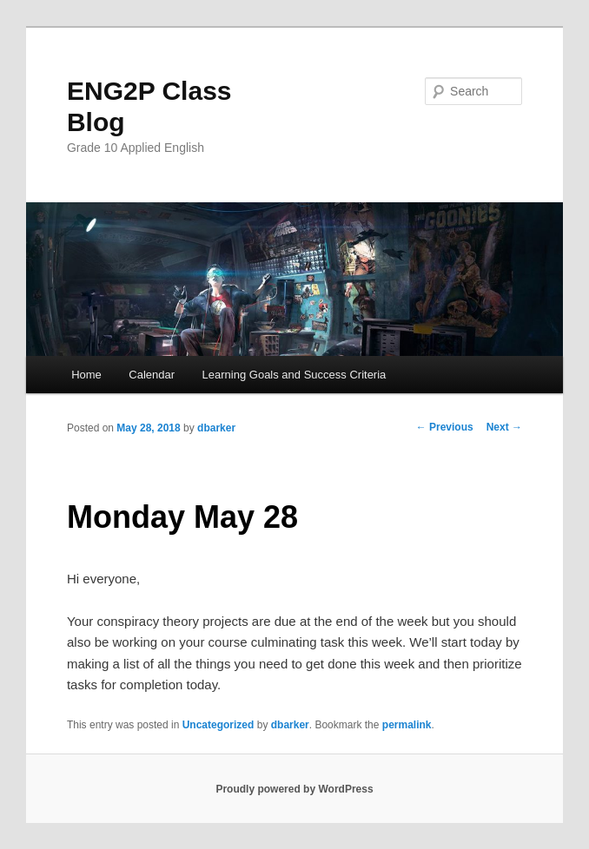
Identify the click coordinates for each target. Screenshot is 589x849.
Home (86, 374)
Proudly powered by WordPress (294, 789)
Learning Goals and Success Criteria (294, 374)
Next (504, 427)
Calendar (152, 374)
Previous (444, 427)
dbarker (216, 428)
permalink (407, 725)
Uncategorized (218, 725)
